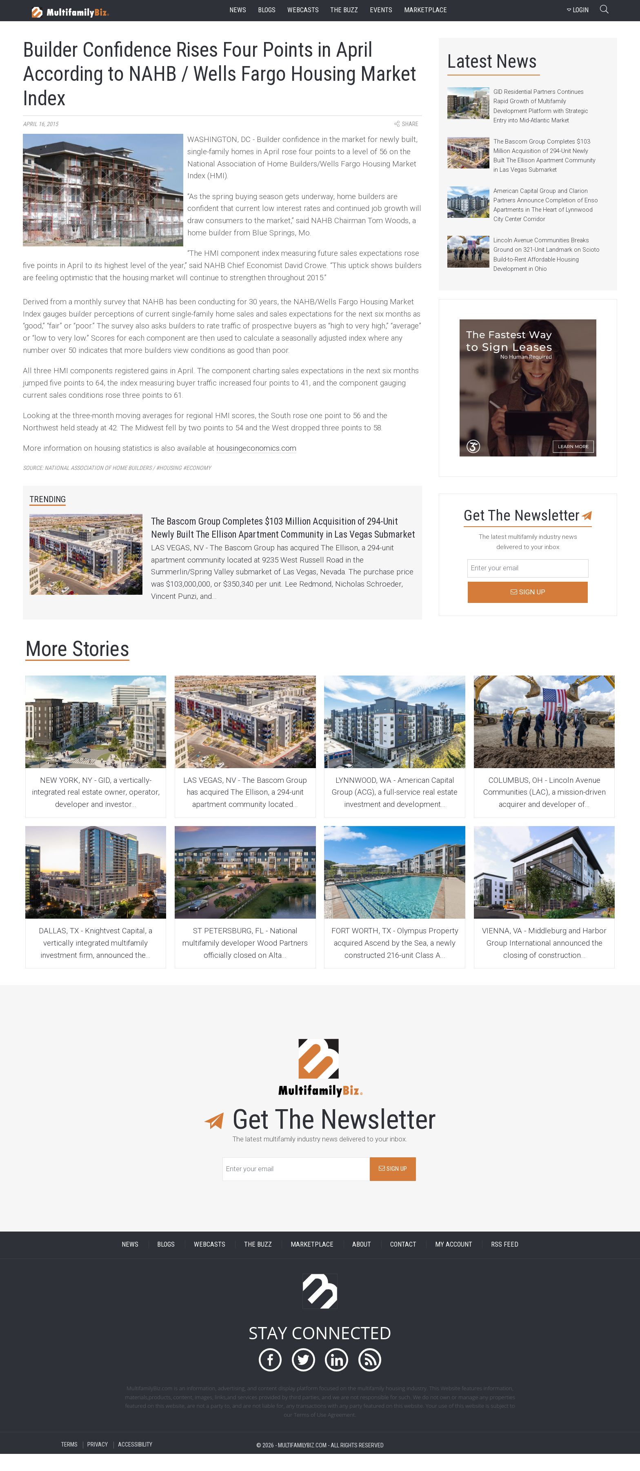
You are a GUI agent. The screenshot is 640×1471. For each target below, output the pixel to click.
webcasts (303, 10)
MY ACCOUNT (453, 1262)
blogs (267, 10)
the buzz (344, 10)
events (381, 10)
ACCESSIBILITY (135, 1462)
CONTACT (403, 1262)
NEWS (130, 1262)
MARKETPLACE (312, 1262)
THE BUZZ (258, 1262)
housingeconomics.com (256, 448)
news (237, 10)
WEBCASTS (209, 1262)
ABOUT (361, 1262)
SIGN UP (393, 1186)
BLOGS (166, 1262)
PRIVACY (97, 1462)
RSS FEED (504, 1262)
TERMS (69, 1462)
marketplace (425, 10)
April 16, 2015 (40, 124)
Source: (117, 468)
